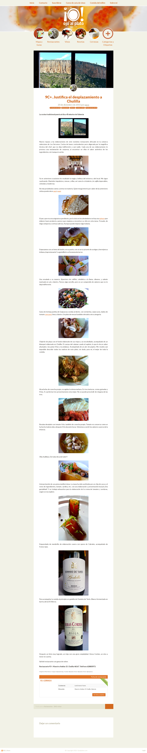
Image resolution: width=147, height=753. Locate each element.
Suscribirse (56, 3)
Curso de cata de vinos (75, 3)
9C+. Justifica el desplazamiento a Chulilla (73, 99)
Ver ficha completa (98, 694)
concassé (48, 314)
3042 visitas (58, 706)
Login (144, 750)
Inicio (32, 3)
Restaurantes (48, 706)
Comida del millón (97, 3)
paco (87, 105)
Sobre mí (113, 3)
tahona (102, 218)
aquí (54, 191)
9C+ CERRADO (46, 680)
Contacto (43, 3)
